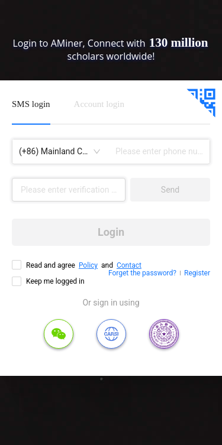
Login (111, 232)
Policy (88, 265)
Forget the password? (142, 273)
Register (197, 273)
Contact (129, 265)
